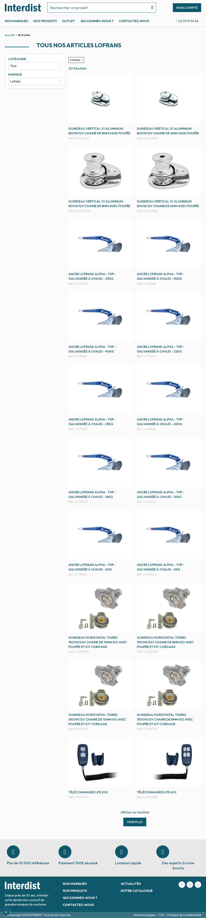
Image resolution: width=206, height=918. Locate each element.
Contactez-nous (134, 21)
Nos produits (45, 21)
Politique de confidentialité (184, 915)
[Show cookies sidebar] (6, 912)
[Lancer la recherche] (150, 8)
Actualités (131, 884)
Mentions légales (145, 915)
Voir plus (135, 822)
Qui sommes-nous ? (97, 21)
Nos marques (16, 21)
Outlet (68, 21)
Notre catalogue (137, 891)
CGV (161, 915)
